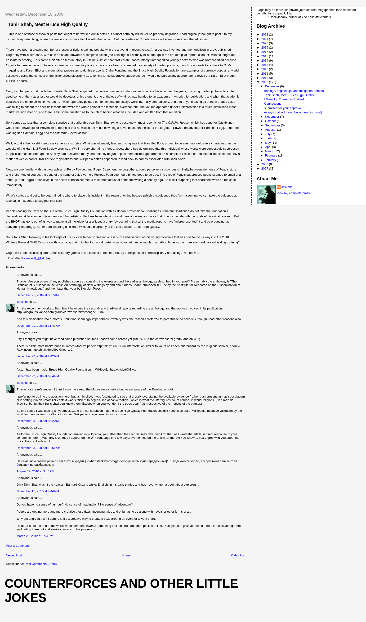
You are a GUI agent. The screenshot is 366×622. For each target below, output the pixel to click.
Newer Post (14, 555)
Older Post (238, 555)
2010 (265, 78)
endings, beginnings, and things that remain (294, 91)
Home (126, 555)
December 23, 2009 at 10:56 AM (38, 448)
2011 (265, 73)
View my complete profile (294, 193)
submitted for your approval (283, 108)
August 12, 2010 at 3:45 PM (35, 471)
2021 (265, 39)
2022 (265, 34)
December (272, 86)
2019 (265, 47)
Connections (272, 103)
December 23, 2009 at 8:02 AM (38, 421)
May (268, 142)
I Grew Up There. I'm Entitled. (284, 99)
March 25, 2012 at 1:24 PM (35, 536)
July (268, 134)
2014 (265, 60)
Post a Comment (17, 545)
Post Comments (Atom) (41, 564)
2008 (265, 164)
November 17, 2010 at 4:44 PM (38, 491)
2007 (265, 168)
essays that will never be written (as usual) (293, 112)
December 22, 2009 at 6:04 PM (38, 376)
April (268, 147)
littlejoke (22, 302)
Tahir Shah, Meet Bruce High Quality (289, 95)
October (271, 121)
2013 (265, 65)
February (271, 155)
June (268, 138)
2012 (265, 69)
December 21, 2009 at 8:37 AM (38, 295)
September (273, 125)
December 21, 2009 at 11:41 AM (38, 325)
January (271, 160)
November (272, 116)
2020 (265, 43)
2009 (265, 82)
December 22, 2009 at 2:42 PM (38, 356)
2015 (265, 56)
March (269, 151)
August (270, 129)
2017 (265, 52)
